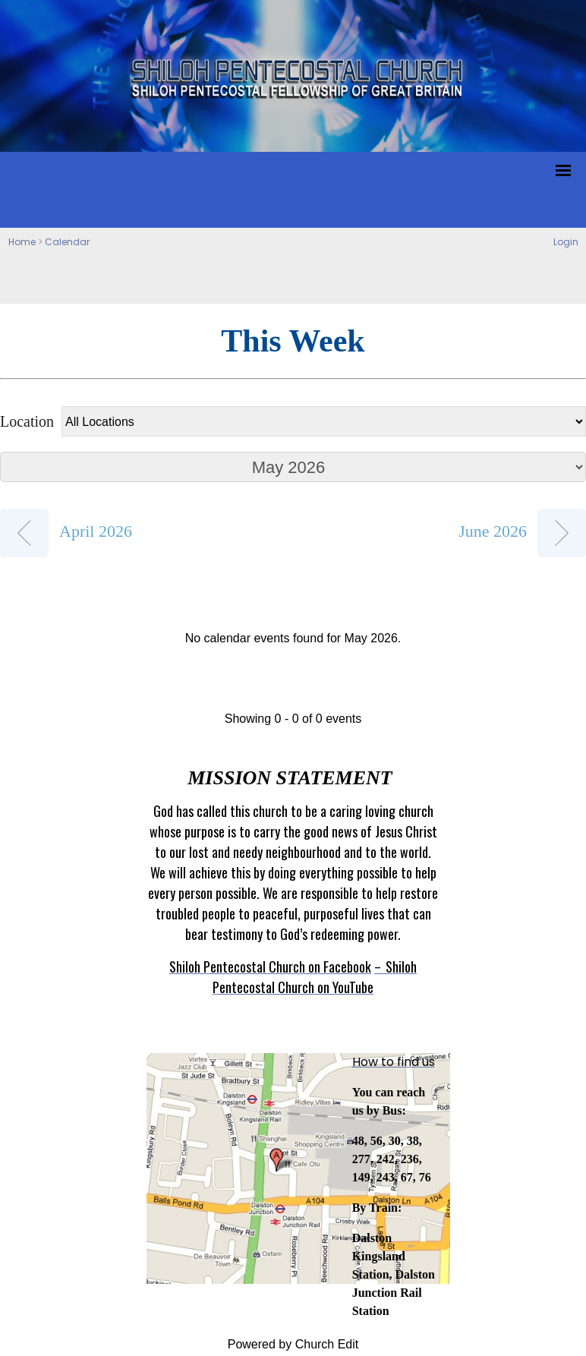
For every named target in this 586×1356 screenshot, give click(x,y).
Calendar (67, 241)
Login (565, 241)
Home (22, 241)
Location (27, 421)
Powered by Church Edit (293, 1344)
